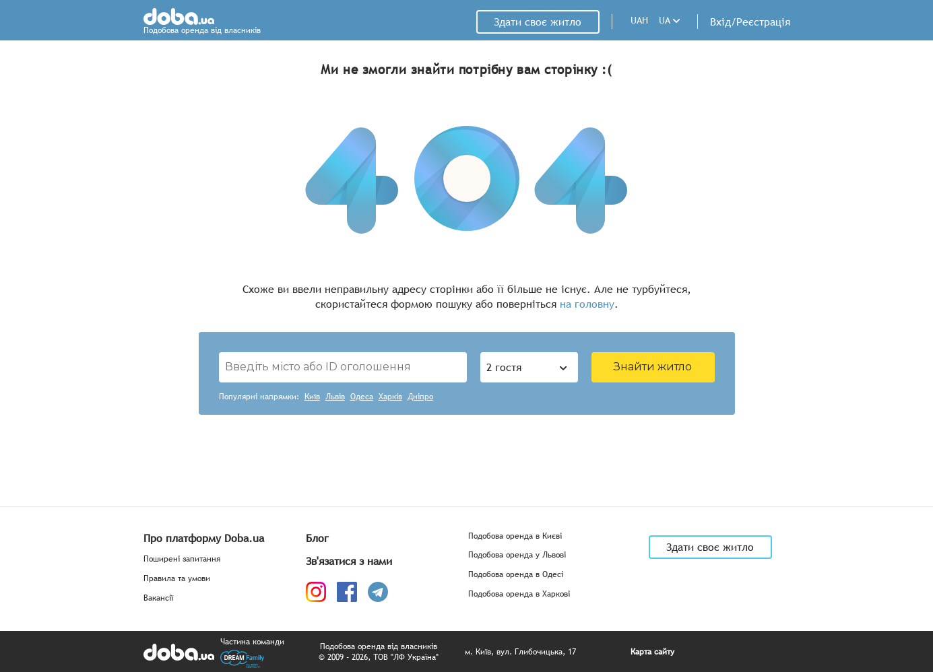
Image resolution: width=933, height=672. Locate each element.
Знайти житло (653, 366)
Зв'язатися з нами (349, 560)
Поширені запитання (181, 559)
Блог (317, 538)
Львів (335, 397)
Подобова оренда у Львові (517, 555)
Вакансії (158, 598)
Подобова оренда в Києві (515, 536)
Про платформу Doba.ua (203, 538)
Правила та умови (176, 578)
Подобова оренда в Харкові (519, 594)
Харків (390, 397)
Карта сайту (652, 652)
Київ (312, 397)
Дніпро (420, 397)
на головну (587, 303)
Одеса (361, 397)
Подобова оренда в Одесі (515, 574)
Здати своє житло (537, 21)
